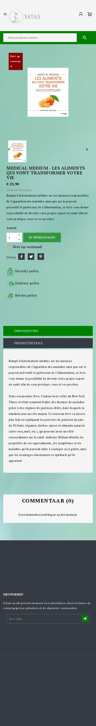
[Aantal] (12, 237)
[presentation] (40, 634)
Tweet (31, 256)
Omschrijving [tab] (26, 331)
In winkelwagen (42, 237)
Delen (21, 256)
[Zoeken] (48, 37)
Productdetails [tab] (28, 343)
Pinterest (40, 256)
